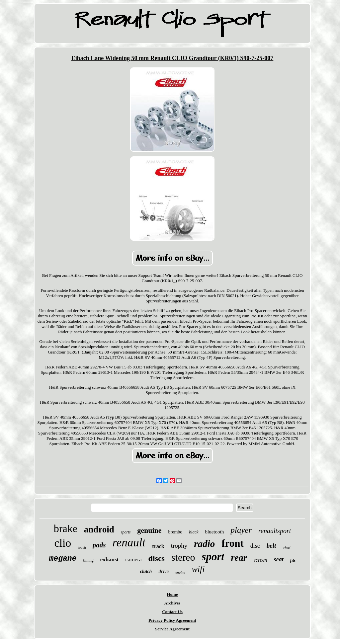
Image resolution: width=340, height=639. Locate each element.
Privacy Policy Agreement (172, 620)
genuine (149, 530)
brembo (175, 531)
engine (180, 572)
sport (213, 557)
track (158, 546)
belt (271, 545)
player (241, 529)
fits (293, 560)
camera (133, 559)
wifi (198, 569)
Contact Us (172, 611)
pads (99, 545)
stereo (183, 557)
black (193, 531)
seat (279, 559)
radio (204, 543)
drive (163, 571)
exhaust (109, 559)
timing (88, 560)
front (232, 543)
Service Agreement (172, 628)
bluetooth (214, 531)
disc (255, 545)
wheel (286, 547)
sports (125, 532)
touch (82, 547)
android (99, 529)
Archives (172, 602)
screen (260, 560)
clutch (146, 571)
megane (63, 558)
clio (62, 543)
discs (156, 558)
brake (65, 528)
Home (172, 594)
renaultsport (274, 530)
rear (239, 557)
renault (129, 542)
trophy (179, 545)
